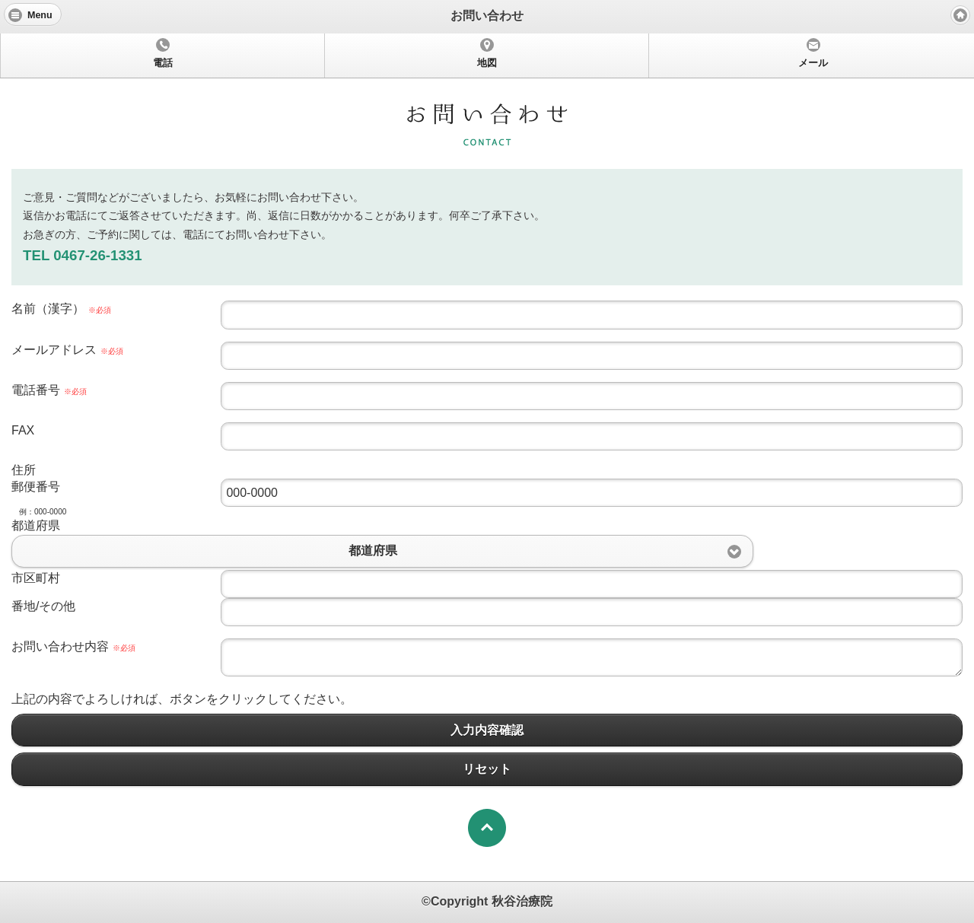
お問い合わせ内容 (73, 646)
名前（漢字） (61, 308)
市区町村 (35, 577)
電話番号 (49, 390)
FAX (22, 430)
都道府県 (35, 525)
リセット (487, 769)
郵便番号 (35, 486)
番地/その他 (43, 606)
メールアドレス (67, 349)
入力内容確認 (487, 730)
